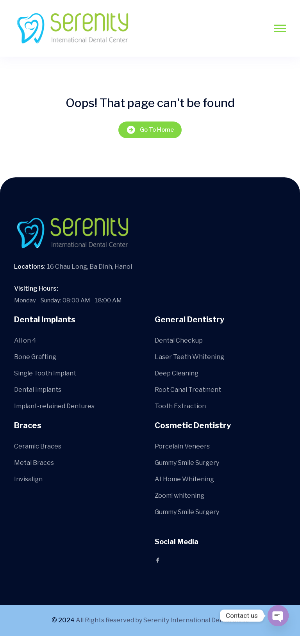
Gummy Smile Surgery (187, 462)
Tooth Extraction (180, 406)
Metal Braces (34, 462)
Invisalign (28, 479)
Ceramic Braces (37, 446)
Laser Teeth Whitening (189, 357)
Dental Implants (37, 389)
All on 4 (25, 340)
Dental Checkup (179, 340)
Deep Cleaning (176, 373)
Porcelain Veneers (182, 446)
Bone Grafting (35, 357)
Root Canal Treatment (188, 389)
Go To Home (150, 130)
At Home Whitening (184, 479)
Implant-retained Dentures (54, 406)
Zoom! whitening (179, 495)
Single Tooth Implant (45, 373)
